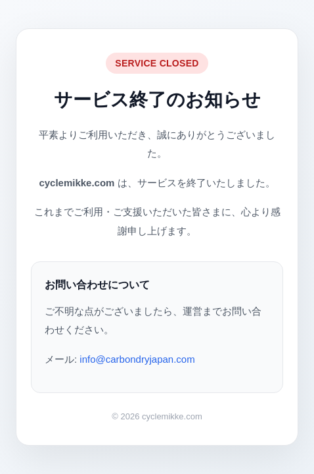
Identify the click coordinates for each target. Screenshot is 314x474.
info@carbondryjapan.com (136, 359)
